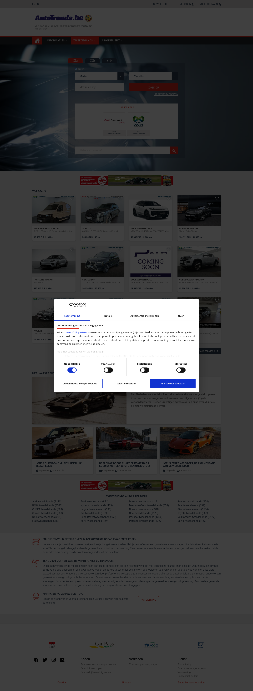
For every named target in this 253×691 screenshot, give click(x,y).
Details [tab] (108, 315)
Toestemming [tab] (72, 315)
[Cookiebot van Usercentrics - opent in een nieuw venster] (72, 305)
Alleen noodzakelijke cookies (80, 383)
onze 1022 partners (77, 332)
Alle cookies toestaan (173, 383)
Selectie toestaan (126, 383)
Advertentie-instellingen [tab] (144, 315)
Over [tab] (181, 315)
